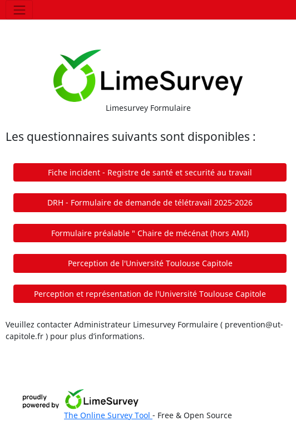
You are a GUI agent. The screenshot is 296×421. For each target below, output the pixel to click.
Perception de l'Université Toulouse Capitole (150, 263)
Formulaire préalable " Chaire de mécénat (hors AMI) (150, 233)
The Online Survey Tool (108, 415)
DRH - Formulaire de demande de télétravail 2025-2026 (150, 202)
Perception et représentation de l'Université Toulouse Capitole (150, 293)
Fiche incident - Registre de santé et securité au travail (150, 172)
